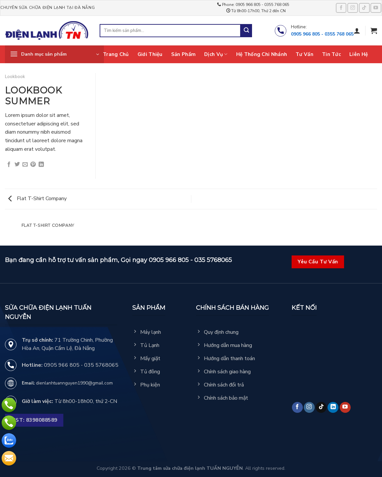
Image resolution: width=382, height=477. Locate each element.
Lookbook (15, 76)
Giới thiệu (150, 54)
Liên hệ (358, 54)
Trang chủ (116, 54)
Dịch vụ (216, 54)
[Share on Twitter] (17, 165)
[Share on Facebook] (9, 165)
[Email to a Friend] (25, 165)
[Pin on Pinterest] (33, 165)
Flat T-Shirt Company (37, 198)
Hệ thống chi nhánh (261, 54)
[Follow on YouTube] (375, 8)
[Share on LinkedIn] (41, 165)
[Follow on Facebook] (341, 8)
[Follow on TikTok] (364, 8)
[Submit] (246, 30)
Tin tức (331, 54)
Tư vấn (304, 54)
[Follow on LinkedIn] (333, 407)
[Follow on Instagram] (352, 8)
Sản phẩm (183, 54)
